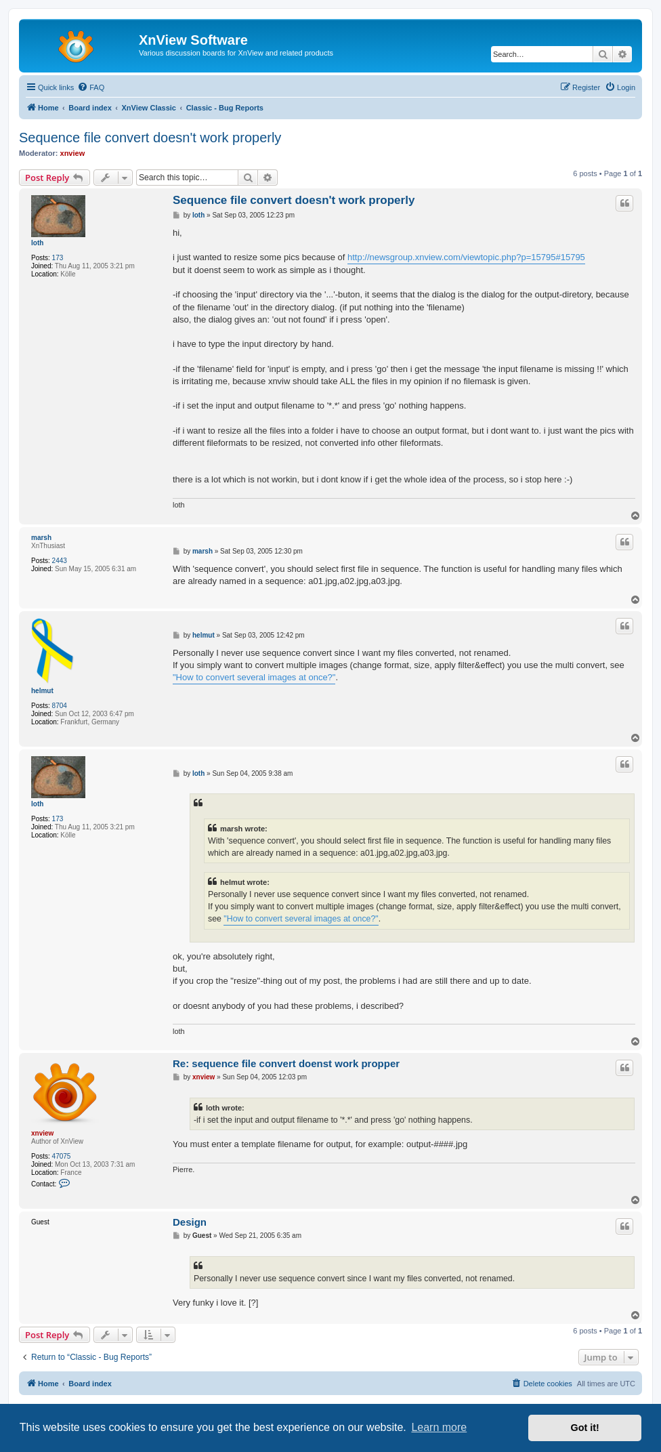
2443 (59, 560)
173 (58, 258)
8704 (59, 705)
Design (190, 1222)
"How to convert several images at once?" (254, 677)
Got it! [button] (585, 1427)
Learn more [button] (439, 1427)
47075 (61, 1156)
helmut (42, 690)
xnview (72, 153)
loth (37, 243)
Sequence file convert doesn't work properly (150, 137)
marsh (41, 537)
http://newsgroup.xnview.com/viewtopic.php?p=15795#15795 (466, 257)
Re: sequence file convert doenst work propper (286, 1063)
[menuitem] (90, 87)
